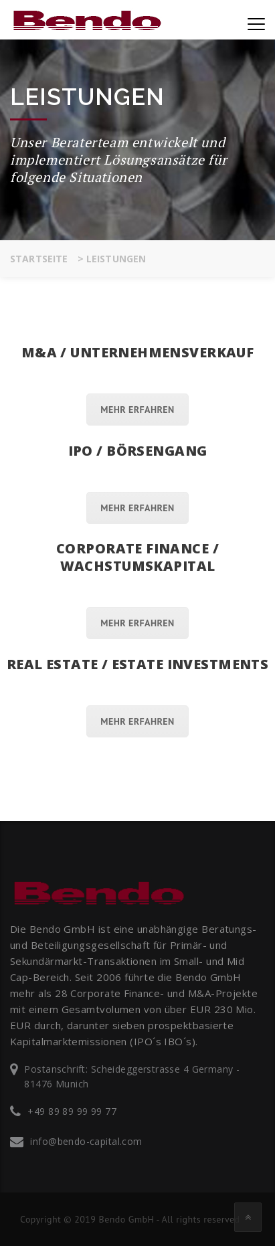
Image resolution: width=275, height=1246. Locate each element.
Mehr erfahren (137, 410)
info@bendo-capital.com (86, 1141)
